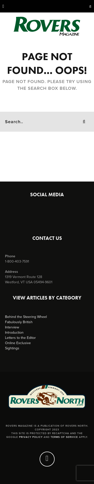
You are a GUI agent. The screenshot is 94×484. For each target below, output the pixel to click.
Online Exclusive (18, 343)
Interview (12, 327)
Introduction (14, 332)
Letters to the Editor (20, 338)
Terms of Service (64, 437)
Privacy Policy (31, 437)
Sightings (12, 348)
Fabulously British (19, 322)
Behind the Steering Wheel (26, 317)
